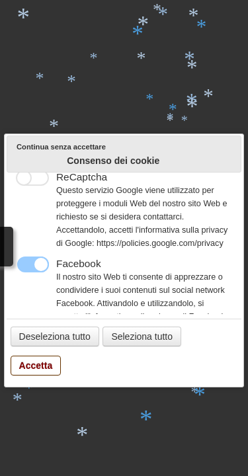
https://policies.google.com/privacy (160, 243)
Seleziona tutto (142, 336)
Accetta (36, 365)
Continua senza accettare (61, 147)
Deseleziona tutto (55, 336)
